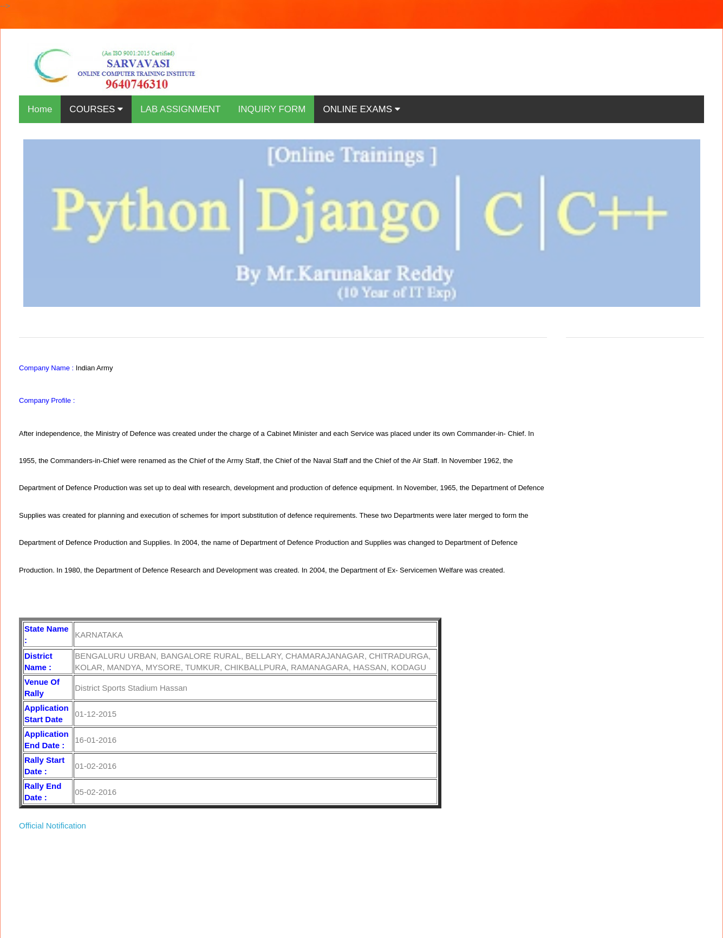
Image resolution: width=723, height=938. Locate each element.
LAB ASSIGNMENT (180, 109)
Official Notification (52, 825)
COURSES (96, 109)
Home (40, 109)
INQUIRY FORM (271, 109)
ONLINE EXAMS (361, 109)
